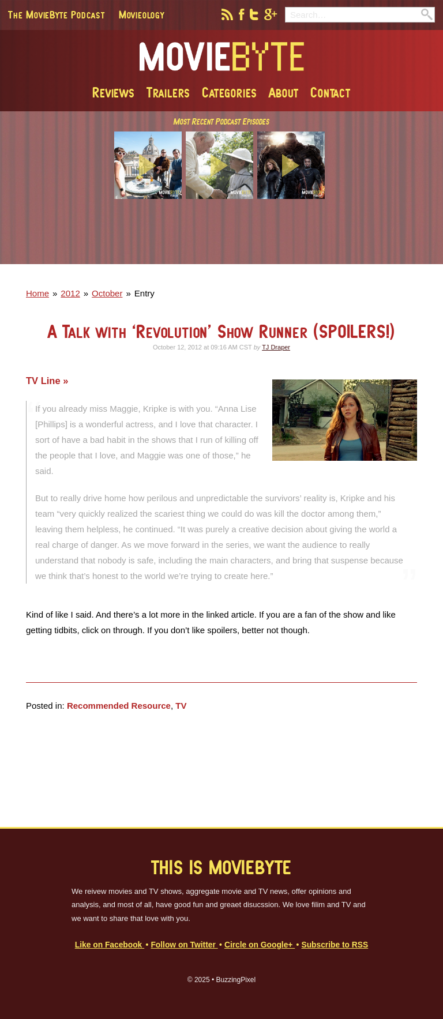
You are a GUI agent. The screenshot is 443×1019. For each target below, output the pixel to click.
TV (180, 705)
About (284, 92)
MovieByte (222, 57)
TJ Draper (276, 347)
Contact (330, 92)
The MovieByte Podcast (56, 14)
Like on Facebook (109, 945)
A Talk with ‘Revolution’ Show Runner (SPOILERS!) (221, 331)
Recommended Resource (119, 705)
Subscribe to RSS (334, 945)
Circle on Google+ (259, 945)
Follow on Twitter (184, 945)
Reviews (113, 92)
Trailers (168, 92)
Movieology (141, 14)
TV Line (44, 380)
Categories (229, 92)
